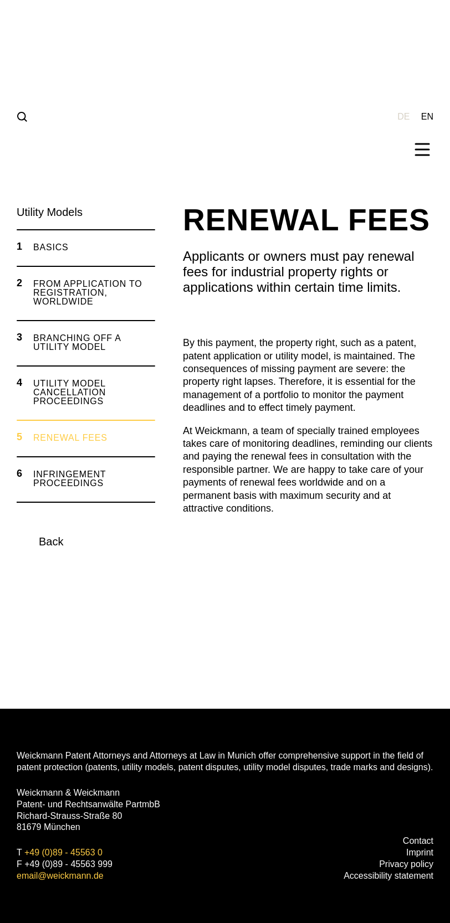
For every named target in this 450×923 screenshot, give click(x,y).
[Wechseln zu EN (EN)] (427, 116)
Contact (418, 840)
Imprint (419, 852)
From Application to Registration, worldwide (87, 292)
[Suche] (22, 116)
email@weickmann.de (60, 875)
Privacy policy (406, 864)
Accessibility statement (388, 875)
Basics (51, 247)
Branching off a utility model (77, 342)
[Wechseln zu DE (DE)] (403, 116)
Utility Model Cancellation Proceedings (69, 392)
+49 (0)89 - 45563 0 (63, 852)
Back (51, 541)
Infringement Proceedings (69, 479)
